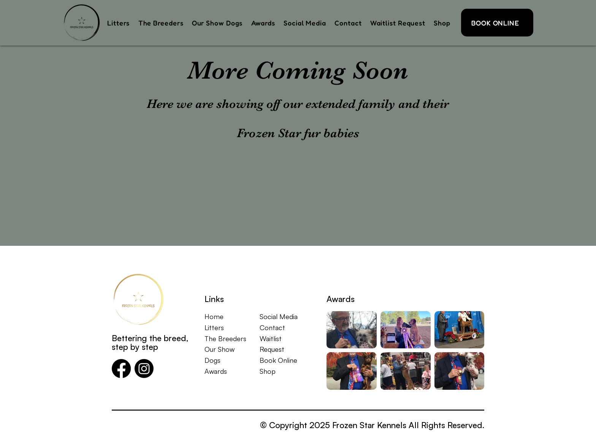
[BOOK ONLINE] (497, 22)
